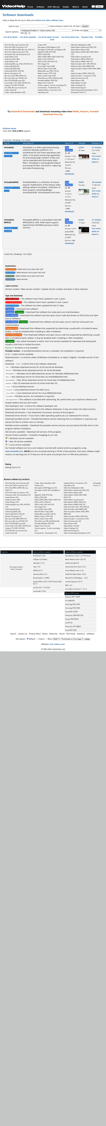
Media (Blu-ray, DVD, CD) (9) (48, 71)
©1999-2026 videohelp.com (53, 649)
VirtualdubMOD (11, 182)
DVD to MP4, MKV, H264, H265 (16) (51, 57)
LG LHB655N (70, 600)
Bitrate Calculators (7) (13, 73)
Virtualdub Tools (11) (78, 92)
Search (13, 633)
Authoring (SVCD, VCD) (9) (14, 71)
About (85, 7)
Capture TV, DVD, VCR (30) (14, 85)
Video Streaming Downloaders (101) (84, 90)
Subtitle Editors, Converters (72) (49, 90)
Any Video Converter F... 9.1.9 (76, 589)
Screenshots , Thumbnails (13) (49, 87)
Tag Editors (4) (43, 92)
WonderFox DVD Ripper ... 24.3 (76, 578)
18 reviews (96, 182)
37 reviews (96, 147)
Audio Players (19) (11, 61)
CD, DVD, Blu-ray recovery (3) (15, 87)
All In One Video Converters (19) (16, 52)
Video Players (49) (77, 80)
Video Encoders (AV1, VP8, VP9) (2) (83, 64)
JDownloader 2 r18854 (41, 578)
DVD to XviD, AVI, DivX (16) (47, 61)
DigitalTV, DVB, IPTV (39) (47, 52)
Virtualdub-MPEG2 (9, 221)
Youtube (93, 111)
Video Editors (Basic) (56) (80, 49)
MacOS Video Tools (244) (47, 68)
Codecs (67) (42, 45)
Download (69, 174)
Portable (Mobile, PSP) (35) (47, 80)
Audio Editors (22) (11, 57)
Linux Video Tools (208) (46, 66)
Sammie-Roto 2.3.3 (40, 574)
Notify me (95, 159)
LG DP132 (68, 623)
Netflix (75, 111)
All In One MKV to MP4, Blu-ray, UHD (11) (20, 49)
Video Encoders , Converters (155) (83, 76)
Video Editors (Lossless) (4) (81, 57)
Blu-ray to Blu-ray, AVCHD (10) (16, 78)
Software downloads (18, 15)
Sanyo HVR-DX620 (72, 619)
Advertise (53, 633)
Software (40, 7)
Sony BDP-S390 (71, 630)
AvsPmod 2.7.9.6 (39, 556)
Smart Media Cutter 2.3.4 (74, 570)
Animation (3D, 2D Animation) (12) (17, 54)
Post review (96, 156)
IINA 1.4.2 (68, 585)
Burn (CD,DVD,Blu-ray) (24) (15, 80)
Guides (66, 7)
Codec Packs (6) (10, 90)
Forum (30, 7)
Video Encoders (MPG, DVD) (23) (83, 73)
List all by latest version (49, 37)
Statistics (81, 633)
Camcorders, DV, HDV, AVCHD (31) (17, 83)
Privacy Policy (35, 633)
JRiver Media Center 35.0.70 (75, 559)
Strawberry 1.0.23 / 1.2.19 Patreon (77, 556)
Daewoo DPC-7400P (72, 597)
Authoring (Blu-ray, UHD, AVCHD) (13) (19, 64)
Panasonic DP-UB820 (73, 626)
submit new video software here (49, 20)
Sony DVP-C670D (71, 612)
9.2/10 (81, 220)
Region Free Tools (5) (45, 83)
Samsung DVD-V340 (72, 604)
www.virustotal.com (14, 451)
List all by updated (28, 37)
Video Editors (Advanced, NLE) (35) (83, 47)
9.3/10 (81, 147)
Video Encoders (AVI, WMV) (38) (82, 66)
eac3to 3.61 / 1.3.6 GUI (41, 587)
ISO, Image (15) (43, 64)
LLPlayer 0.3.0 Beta (40, 559)
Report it (95, 162)
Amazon (84, 111)
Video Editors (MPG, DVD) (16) (82, 59)
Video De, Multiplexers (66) (81, 45)
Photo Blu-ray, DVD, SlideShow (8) (50, 78)
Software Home (9, 128)
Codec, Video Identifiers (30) (15, 92)
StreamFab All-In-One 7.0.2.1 (75, 567)
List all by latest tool (70, 37)
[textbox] (34, 26)
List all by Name (10, 37)
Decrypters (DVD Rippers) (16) (49, 47)
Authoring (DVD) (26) (12, 68)
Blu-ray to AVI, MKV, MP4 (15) (15, 76)
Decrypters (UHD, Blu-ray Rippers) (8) (51, 49)
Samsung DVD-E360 (72, 608)
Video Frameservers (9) (79, 78)
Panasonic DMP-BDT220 (74, 615)
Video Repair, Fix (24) (78, 83)
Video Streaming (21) (78, 87)
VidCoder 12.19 (38, 563)
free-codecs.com (57, 644)
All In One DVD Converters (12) (16, 47)
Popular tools (87, 37)
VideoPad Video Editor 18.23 (75, 574)
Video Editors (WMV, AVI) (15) (81, 61)
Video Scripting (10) (78, 85)
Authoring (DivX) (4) (12, 66)
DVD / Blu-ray (53, 7)
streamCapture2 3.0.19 (73, 581)
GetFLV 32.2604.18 (72, 563)
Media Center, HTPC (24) (47, 73)
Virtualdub (9, 147)
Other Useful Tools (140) (47, 76)
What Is (75, 7)
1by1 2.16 (36, 567)
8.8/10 (81, 182)
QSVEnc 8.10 (37, 570)
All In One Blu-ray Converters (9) (16, 45)
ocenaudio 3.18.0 (39, 591)
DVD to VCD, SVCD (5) (46, 59)
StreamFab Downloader (23, 111)
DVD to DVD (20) (44, 54)
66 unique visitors (16, 567)
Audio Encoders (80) (12, 59)
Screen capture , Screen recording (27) (52, 85)
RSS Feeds (70, 633)
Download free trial (52, 114)
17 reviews (96, 220)
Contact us (22, 633)
